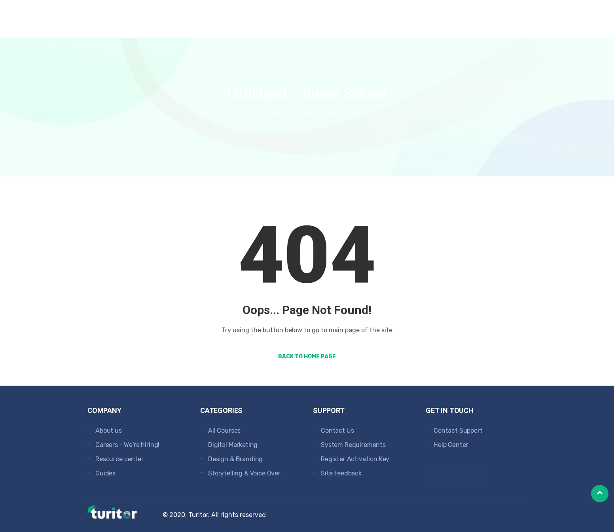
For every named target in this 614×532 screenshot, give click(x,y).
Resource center (119, 459)
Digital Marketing (233, 445)
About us (108, 430)
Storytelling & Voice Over (244, 473)
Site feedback (341, 473)
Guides (105, 473)
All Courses (224, 430)
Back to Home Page (307, 356)
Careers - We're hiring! (127, 445)
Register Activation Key (355, 459)
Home (278, 112)
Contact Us (337, 430)
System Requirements (353, 445)
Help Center (451, 445)
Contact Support (458, 430)
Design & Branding (235, 459)
